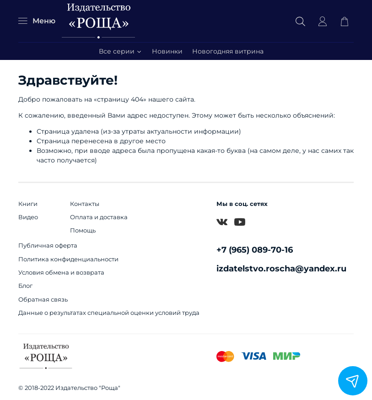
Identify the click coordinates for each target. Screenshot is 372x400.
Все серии (120, 51)
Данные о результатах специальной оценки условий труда (108, 312)
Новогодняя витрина (228, 51)
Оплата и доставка (99, 217)
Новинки (167, 51)
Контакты (84, 203)
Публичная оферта (47, 245)
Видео (28, 217)
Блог (25, 285)
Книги (28, 203)
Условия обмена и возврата (61, 272)
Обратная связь (43, 299)
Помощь (83, 230)
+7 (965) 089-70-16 (254, 249)
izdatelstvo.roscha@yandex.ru (281, 268)
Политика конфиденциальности (68, 259)
